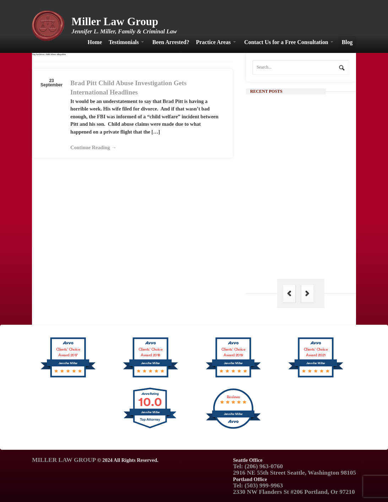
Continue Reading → (93, 147)
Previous (289, 293)
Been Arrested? (170, 42)
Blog (347, 42)
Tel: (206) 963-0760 (258, 466)
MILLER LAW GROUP (64, 460)
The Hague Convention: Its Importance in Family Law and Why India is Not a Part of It (313, 253)
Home (95, 42)
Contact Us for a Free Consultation (286, 42)
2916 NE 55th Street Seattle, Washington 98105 (294, 472)
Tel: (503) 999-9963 (258, 485)
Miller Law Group (114, 21)
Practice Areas (213, 42)
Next (307, 293)
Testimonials (124, 42)
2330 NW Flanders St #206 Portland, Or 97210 (294, 491)
